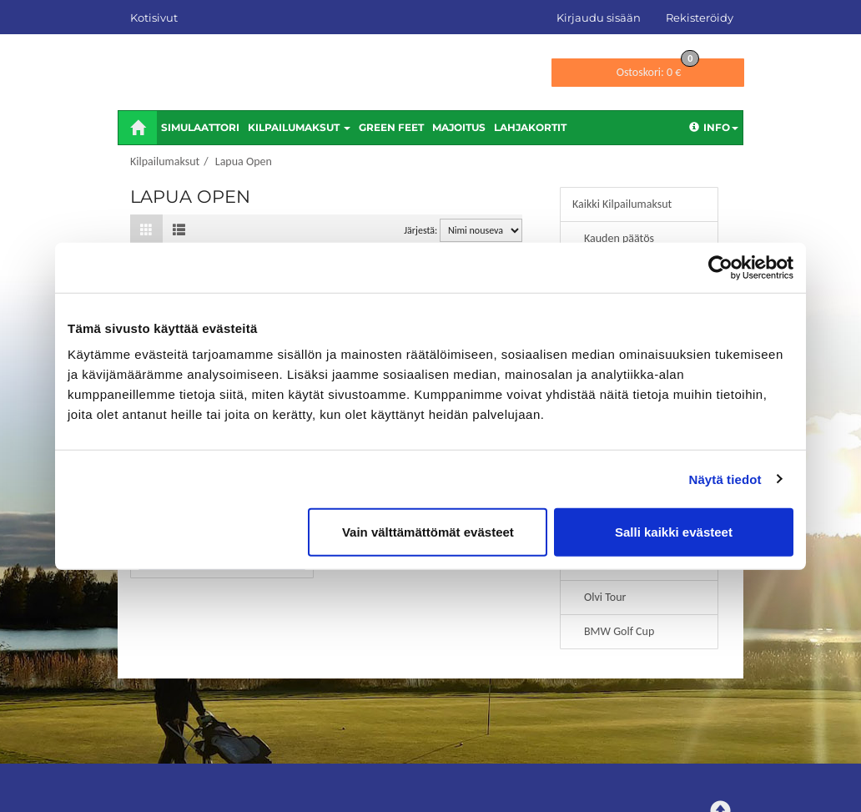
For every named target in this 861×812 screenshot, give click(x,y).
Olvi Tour (605, 597)
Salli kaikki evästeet (674, 532)
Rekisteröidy (699, 17)
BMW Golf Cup (619, 631)
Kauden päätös (619, 238)
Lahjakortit (530, 127)
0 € (658, 68)
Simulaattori (200, 127)
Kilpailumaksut (299, 127)
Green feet (391, 127)
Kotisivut (154, 17)
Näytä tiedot (725, 479)
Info (713, 127)
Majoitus (459, 127)
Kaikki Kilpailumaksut (622, 204)
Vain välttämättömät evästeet (428, 532)
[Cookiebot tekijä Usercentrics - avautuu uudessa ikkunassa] (720, 267)
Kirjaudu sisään (598, 17)
